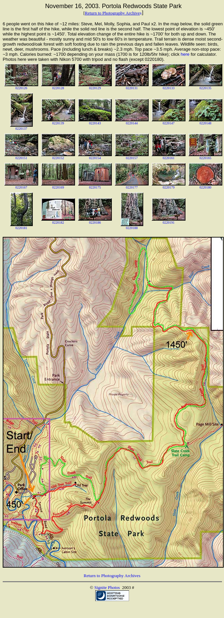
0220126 (21, 88)
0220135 (205, 88)
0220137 (21, 128)
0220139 (58, 123)
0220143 (95, 123)
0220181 (21, 228)
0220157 (132, 158)
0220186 (95, 222)
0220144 (132, 123)
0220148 (205, 123)
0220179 (169, 187)
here (185, 54)
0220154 (95, 158)
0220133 (169, 88)
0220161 (169, 158)
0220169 (58, 187)
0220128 (58, 88)
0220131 (132, 88)
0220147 (169, 123)
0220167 (21, 187)
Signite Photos (107, 587)
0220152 (58, 158)
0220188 (132, 228)
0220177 (132, 187)
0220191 (169, 222)
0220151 (21, 158)
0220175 (95, 187)
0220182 (58, 222)
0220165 (205, 158)
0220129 (95, 88)
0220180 (205, 187)
